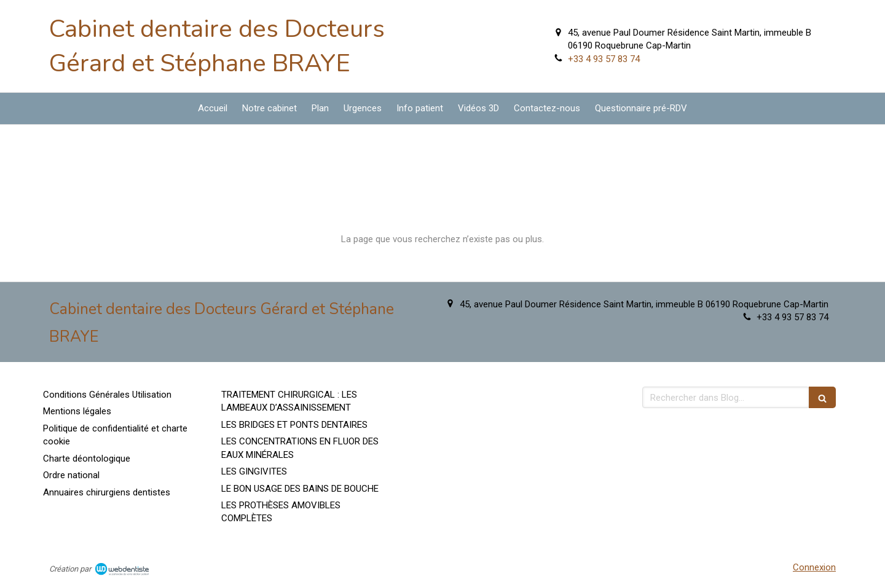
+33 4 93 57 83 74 (604, 59)
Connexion (814, 567)
